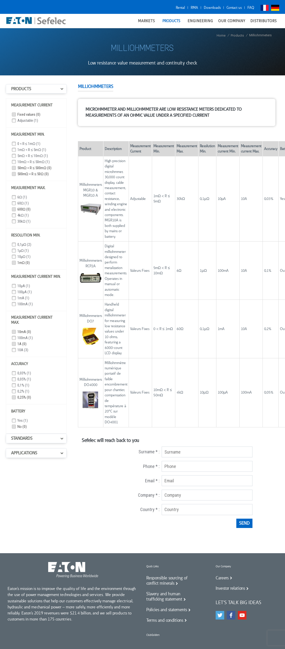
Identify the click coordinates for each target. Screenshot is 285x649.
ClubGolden (152, 635)
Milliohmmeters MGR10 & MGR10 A (90, 190)
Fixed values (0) (28, 114)
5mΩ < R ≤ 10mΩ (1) (32, 156)
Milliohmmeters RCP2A (90, 263)
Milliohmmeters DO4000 (90, 382)
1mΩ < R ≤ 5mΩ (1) (31, 150)
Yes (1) (22, 421)
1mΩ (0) (23, 263)
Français (265, 8)
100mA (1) (25, 304)
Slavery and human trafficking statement (164, 596)
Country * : (150, 509)
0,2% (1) (23, 391)
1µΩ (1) (23, 251)
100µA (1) (24, 292)
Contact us (234, 7)
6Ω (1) (22, 197)
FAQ (250, 7)
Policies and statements (166, 610)
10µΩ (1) (24, 257)
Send (244, 523)
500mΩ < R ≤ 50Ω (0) (33, 174)
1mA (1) (23, 298)
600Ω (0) (24, 209)
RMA (194, 7)
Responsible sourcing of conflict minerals (167, 580)
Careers (222, 578)
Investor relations (230, 588)
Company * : (149, 495)
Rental (180, 7)
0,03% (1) (24, 373)
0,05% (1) (24, 379)
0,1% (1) (23, 385)
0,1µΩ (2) (24, 245)
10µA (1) (23, 286)
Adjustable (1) (27, 121)
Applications (24, 453)
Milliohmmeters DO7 (90, 318)
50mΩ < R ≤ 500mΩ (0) (34, 168)
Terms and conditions (164, 620)
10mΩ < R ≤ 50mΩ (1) (33, 162)
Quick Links (152, 566)
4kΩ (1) (23, 215)
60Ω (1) (23, 203)
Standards (21, 438)
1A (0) (21, 344)
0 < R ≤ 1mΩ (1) (29, 144)
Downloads (212, 7)
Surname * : (149, 451)
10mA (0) (24, 332)
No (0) (22, 427)
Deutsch (275, 8)
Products (21, 89)
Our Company (223, 566)
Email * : (152, 480)
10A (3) (22, 350)
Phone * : (151, 466)
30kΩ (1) (24, 221)
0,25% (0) (24, 397)
